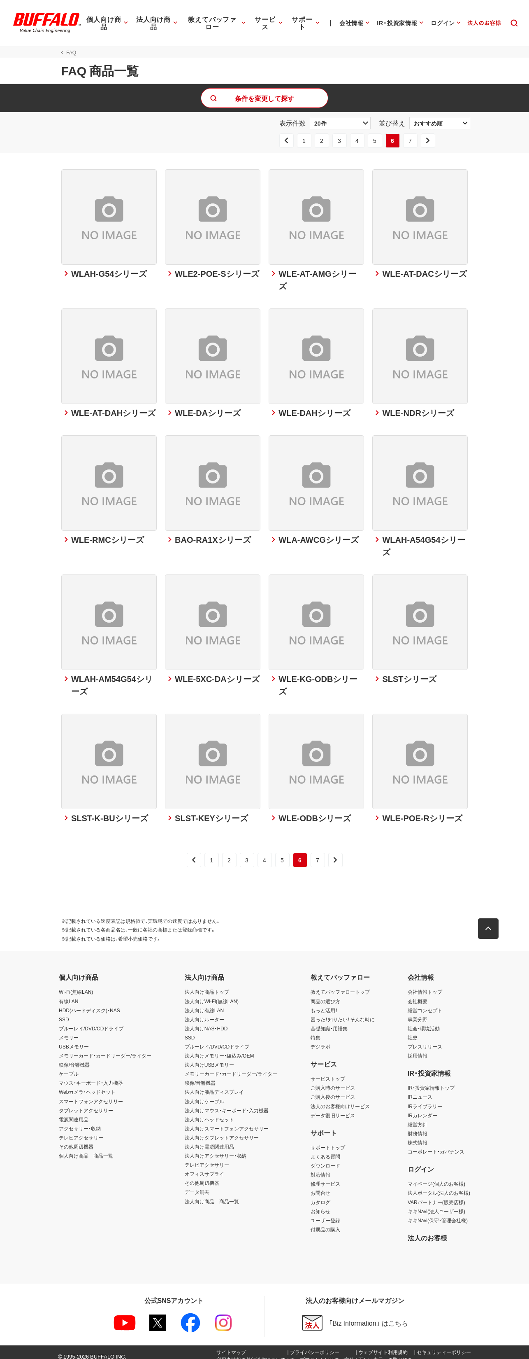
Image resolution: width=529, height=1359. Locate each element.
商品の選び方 (325, 993)
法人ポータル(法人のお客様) (439, 1185)
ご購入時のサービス (333, 1080)
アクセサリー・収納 (80, 1121)
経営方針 (417, 1117)
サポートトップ (328, 1140)
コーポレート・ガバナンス (436, 1144)
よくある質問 (325, 1149)
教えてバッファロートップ (340, 984)
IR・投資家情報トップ (431, 1080)
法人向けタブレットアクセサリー (222, 1130)
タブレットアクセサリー (86, 1103)
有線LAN (68, 993)
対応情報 (320, 1167)
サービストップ (328, 1071)
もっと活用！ (324, 1003)
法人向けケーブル (204, 1094)
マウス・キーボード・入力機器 (91, 1075)
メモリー (69, 1030)
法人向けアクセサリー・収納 (215, 1148)
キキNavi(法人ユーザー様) (436, 1204)
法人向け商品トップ (207, 984)
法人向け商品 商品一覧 (212, 1194)
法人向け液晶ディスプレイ (214, 1084)
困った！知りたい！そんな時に (343, 1012)
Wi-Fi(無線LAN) (76, 984)
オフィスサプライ (204, 1166)
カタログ (320, 1194)
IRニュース (420, 1089)
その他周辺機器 (76, 1139)
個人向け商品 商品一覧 (86, 1148)
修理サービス (325, 1176)
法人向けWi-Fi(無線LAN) (212, 993)
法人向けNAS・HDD (206, 1021)
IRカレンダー (422, 1108)
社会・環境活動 (424, 1021)
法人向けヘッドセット (209, 1112)
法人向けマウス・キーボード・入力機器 (227, 1103)
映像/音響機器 (74, 1057)
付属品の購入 (325, 1222)
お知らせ (320, 1204)
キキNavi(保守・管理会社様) (438, 1213)
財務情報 (417, 1126)
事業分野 (417, 1012)
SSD (64, 1012)
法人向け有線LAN (204, 1003)
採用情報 (417, 1048)
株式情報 (417, 1135)
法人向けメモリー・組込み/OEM (219, 1048)
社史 (413, 1030)
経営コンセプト (425, 1003)
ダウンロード (325, 1158)
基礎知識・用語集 (329, 1021)
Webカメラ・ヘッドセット (87, 1084)
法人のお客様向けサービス (340, 1099)
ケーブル (69, 1066)
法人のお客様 (427, 1230)
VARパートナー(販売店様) (436, 1194)
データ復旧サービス (333, 1108)
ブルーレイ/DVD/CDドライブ (91, 1021)
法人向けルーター (204, 1012)
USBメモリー (74, 1039)
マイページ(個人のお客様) (436, 1176)
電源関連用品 (73, 1112)
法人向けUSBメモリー (209, 1057)
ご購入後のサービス (333, 1089)
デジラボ (320, 1039)
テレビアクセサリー (81, 1130)
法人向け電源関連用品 (209, 1139)
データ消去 (197, 1185)
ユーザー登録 (325, 1213)
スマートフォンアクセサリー (91, 1094)
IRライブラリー (425, 1099)
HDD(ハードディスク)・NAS (89, 1003)
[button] (490, 921)
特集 (315, 1030)
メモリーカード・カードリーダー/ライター (105, 1048)
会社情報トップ (425, 984)
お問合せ (320, 1185)
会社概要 (417, 993)
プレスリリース (425, 1039)
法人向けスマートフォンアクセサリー (227, 1121)
